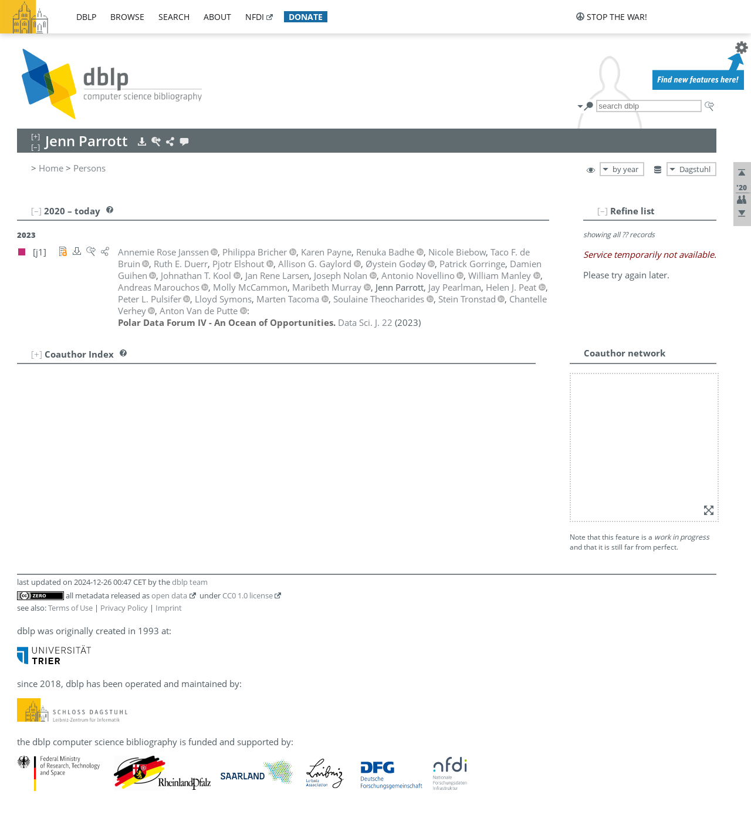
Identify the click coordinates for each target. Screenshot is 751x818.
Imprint (168, 607)
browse (127, 16)
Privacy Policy (124, 607)
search (174, 16)
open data (169, 595)
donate (306, 16)
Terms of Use (70, 607)
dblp (86, 16)
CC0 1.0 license (247, 595)
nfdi (254, 16)
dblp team (190, 582)
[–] (602, 211)
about (217, 16)
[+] (36, 354)
